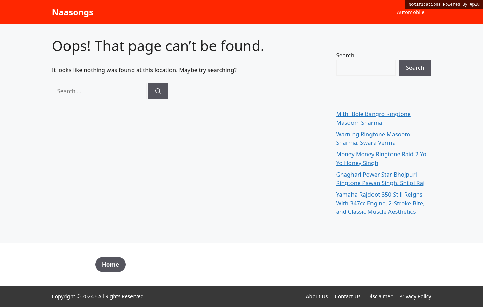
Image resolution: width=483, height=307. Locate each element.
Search (345, 55)
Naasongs (73, 12)
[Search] (158, 91)
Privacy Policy (415, 296)
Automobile (411, 11)
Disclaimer (380, 296)
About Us (317, 296)
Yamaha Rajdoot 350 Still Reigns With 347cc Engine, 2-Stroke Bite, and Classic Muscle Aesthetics (380, 203)
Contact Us (347, 296)
